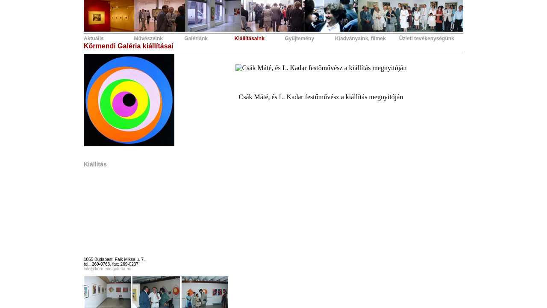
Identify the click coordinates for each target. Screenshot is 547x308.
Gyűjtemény (299, 38)
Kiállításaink (250, 38)
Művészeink (148, 38)
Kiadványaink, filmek (360, 38)
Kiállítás (95, 164)
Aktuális (94, 38)
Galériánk (196, 38)
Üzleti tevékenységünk (426, 38)
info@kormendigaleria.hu (107, 269)
